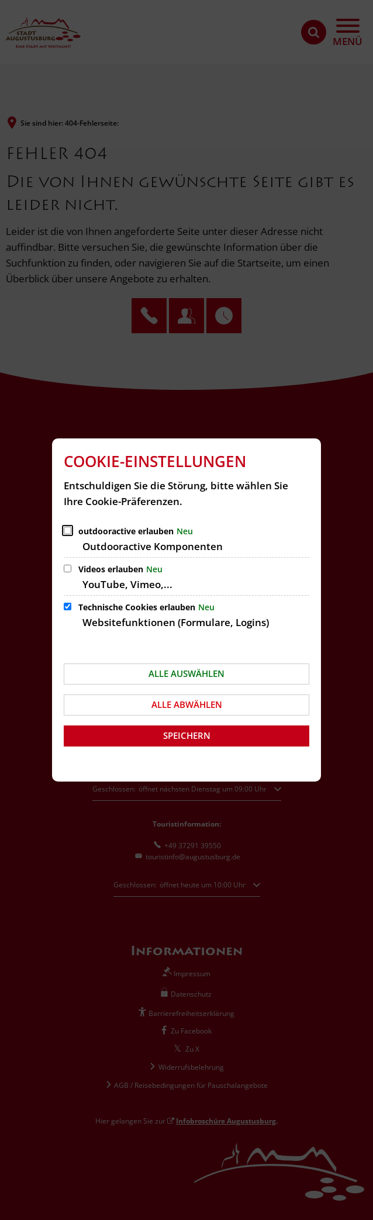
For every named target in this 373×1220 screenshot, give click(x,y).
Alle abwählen (186, 704)
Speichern (186, 735)
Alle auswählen (186, 673)
